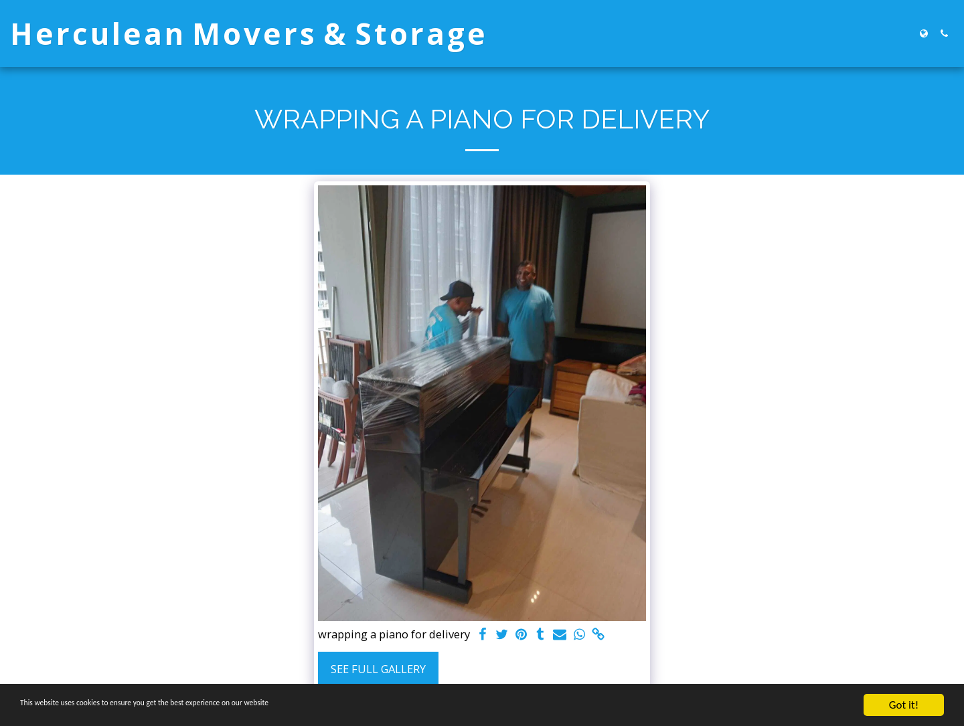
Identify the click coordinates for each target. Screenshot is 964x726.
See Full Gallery (378, 668)
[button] (944, 33)
